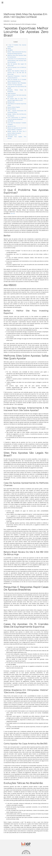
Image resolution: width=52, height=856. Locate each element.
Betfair (9, 48)
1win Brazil (13, 21)
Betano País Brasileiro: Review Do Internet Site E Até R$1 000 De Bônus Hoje (17, 72)
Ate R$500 (10, 50)
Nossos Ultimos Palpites (14, 107)
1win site (12, 213)
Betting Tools (11, 102)
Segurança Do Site (12, 135)
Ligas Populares (12, 93)
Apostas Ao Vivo (12, 126)
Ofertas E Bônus (12, 109)
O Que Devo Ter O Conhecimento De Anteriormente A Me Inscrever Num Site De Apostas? (17, 60)
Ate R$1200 (10, 121)
